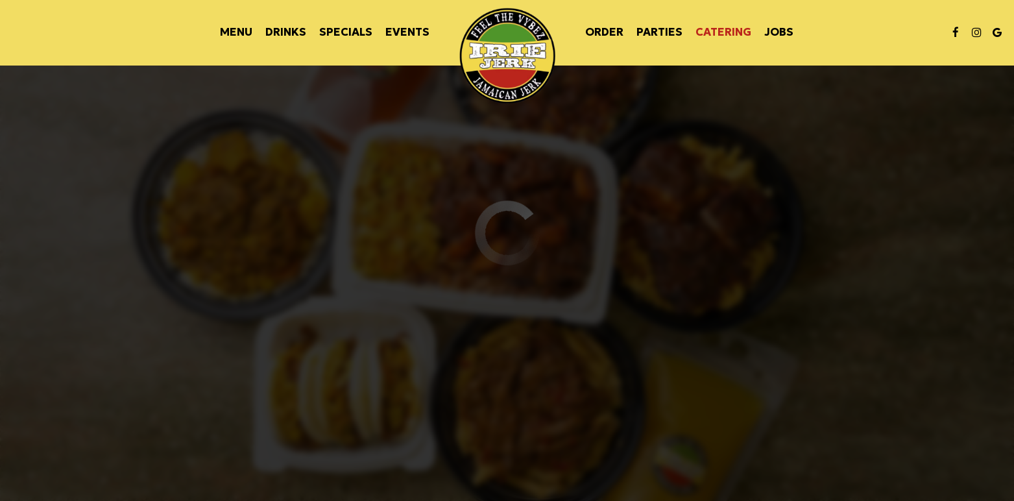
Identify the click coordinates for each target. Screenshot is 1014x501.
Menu (236, 32)
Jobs (778, 32)
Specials (345, 32)
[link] (507, 56)
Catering (723, 32)
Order (604, 32)
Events (407, 32)
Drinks (285, 32)
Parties (659, 32)
